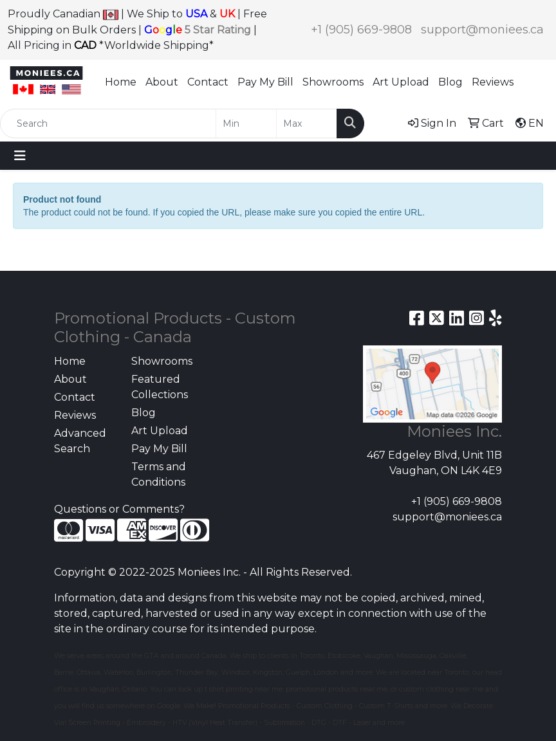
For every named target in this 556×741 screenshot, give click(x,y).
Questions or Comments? (119, 509)
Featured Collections (159, 387)
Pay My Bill (265, 82)
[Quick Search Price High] (306, 123)
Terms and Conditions (158, 474)
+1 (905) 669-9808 (361, 30)
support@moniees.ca (482, 30)
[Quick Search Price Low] (246, 123)
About (161, 82)
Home (120, 82)
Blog (450, 82)
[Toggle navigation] (19, 156)
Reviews (493, 82)
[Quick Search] (108, 123)
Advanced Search (80, 441)
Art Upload (401, 82)
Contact (207, 82)
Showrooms (333, 82)
